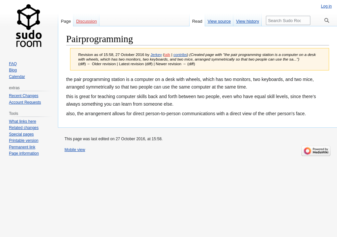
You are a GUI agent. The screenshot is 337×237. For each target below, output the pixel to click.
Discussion (86, 21)
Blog (13, 70)
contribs (180, 54)
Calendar (17, 76)
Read (197, 21)
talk (167, 54)
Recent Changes (23, 95)
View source (219, 21)
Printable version (23, 140)
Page (66, 21)
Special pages (21, 134)
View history (247, 21)
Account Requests (25, 102)
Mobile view (75, 149)
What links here (22, 121)
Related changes (24, 127)
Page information (24, 153)
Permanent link (22, 147)
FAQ (13, 64)
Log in (326, 6)
